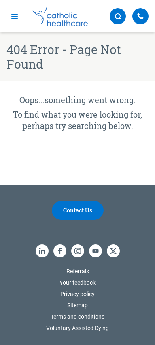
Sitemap (77, 305)
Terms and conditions (77, 316)
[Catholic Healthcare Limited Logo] (60, 16)
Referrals (77, 271)
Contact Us (77, 210)
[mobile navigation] (14, 16)
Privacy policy (77, 294)
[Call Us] (140, 16)
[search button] (118, 16)
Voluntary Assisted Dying (77, 328)
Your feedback (77, 282)
